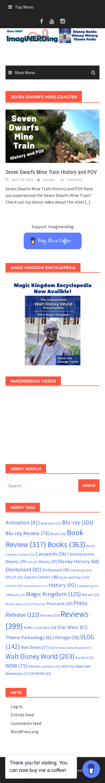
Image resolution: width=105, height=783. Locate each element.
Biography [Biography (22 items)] (51, 523)
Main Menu (25, 72)
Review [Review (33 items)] (50, 615)
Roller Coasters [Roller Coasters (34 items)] (40, 627)
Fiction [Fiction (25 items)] (14, 585)
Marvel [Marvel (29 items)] (90, 594)
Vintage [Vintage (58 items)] (67, 637)
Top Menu (24, 7)
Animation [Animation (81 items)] (23, 522)
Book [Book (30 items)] (58, 533)
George (48, 179)
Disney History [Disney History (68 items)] (78, 561)
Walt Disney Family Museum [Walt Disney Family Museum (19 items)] (70, 648)
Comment (74, 179)
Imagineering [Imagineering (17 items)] (88, 586)
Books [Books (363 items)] (66, 544)
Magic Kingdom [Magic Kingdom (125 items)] (53, 594)
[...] (87, 202)
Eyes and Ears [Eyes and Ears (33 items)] (75, 577)
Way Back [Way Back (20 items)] (84, 658)
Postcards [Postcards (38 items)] (59, 603)
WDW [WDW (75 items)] (16, 665)
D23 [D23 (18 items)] (32, 562)
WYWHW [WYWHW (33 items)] (41, 673)
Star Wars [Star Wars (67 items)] (72, 627)
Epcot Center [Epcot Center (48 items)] (41, 577)
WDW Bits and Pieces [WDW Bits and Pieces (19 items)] (44, 666)
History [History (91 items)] (62, 585)
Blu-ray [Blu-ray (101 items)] (77, 522)
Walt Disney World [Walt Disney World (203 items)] (40, 656)
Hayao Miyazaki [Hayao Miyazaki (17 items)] (35, 586)
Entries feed (22, 714)
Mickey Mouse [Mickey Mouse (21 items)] (19, 604)
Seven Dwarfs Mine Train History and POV (51, 172)
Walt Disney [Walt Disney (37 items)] (35, 647)
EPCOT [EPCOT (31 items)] (14, 577)
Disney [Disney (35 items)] (47, 561)
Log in (16, 706)
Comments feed (26, 723)
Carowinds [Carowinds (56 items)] (51, 554)
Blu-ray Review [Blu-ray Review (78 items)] (28, 533)
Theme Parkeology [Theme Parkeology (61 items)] (30, 637)
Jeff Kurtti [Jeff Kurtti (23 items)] (15, 595)
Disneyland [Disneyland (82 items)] (23, 569)
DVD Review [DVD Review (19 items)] (81, 570)
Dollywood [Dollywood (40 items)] (56, 570)
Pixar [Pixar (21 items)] (39, 604)
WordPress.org (25, 731)
